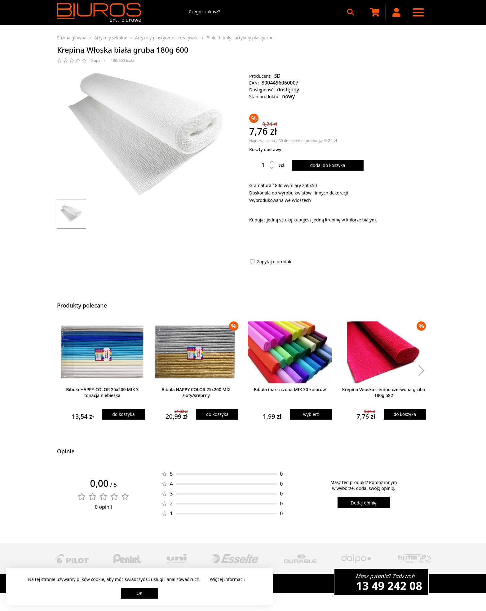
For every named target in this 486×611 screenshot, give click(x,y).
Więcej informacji (227, 579)
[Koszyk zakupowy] (375, 12)
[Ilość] (258, 165)
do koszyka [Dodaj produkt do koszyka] (123, 414)
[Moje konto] (396, 12)
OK (139, 593)
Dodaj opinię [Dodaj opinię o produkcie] (364, 503)
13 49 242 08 (389, 585)
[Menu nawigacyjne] (418, 12)
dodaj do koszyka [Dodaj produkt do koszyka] (327, 165)
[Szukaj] (350, 12)
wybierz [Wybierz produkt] (311, 414)
